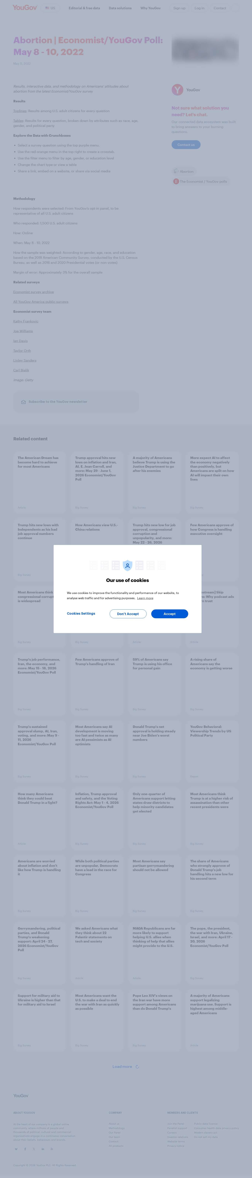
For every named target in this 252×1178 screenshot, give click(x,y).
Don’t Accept (128, 614)
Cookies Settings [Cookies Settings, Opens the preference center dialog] (81, 613)
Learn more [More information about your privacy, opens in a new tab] (145, 598)
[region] (128, 589)
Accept (170, 614)
